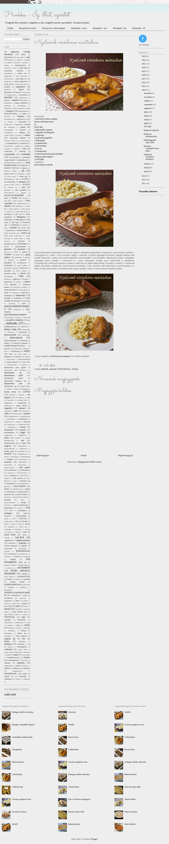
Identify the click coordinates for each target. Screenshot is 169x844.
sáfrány (24, 535)
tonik (28, 622)
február (147, 168)
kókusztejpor (26, 335)
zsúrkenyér (26, 679)
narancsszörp (22, 465)
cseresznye (24, 143)
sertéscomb (8, 548)
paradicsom (11, 492)
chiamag (27, 124)
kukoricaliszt (26, 362)
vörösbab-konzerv (13, 657)
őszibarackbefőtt (23, 484)
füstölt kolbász (22, 230)
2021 (144, 64)
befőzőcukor (23, 98)
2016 (144, 82)
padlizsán (7, 486)
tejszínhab (18, 609)
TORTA (27, 625)
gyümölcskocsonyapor (11, 268)
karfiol (28, 298)
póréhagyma (22, 510)
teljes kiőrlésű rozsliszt (11, 614)
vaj (29, 644)
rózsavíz (27, 529)
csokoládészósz (22, 160)
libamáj (21, 395)
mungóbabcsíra (22, 454)
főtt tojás (15, 222)
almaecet (11, 60)
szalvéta (17, 579)
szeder (28, 585)
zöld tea (25, 666)
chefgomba (18, 124)
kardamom (18, 298)
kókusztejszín (16, 337)
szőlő (17, 601)
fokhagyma (21, 217)
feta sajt (18, 214)
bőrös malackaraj (18, 108)
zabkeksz (7, 663)
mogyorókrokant (9, 449)
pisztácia (19, 508)
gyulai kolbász (22, 265)
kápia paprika (23, 290)
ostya (14, 481)
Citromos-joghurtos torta (21, 799)
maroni (22, 427)
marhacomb (11, 424)
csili (26, 146)
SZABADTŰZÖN (23, 577)
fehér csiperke (18, 201)
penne (22, 500)
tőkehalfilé (27, 628)
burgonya (10, 111)
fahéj (6, 198)
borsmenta (7, 108)
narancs (10, 459)
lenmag (24, 389)
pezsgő (23, 502)
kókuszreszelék (10, 335)
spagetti (6, 565)
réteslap (25, 521)
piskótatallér (8, 508)
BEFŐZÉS (8, 98)
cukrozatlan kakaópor (18, 138)
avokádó (7, 87)
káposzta (24, 293)
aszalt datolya (8, 79)
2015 (144, 86)
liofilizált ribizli (22, 400)
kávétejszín (26, 301)
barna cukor (26, 92)
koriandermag (16, 349)
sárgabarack (8, 540)
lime (28, 397)
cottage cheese (8, 135)
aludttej (9, 62)
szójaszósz (8, 601)
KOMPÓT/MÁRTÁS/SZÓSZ (14, 346)
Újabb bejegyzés (42, 455)
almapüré (27, 60)
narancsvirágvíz (9, 467)
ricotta (13, 524)
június (146, 116)
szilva (25, 595)
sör (25, 562)
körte (11, 354)
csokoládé (25, 154)
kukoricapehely (12, 365)
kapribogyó (8, 295)
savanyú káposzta (10, 546)
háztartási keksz (10, 273)
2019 (144, 71)
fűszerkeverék (9, 244)
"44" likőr (147, 126)
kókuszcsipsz (26, 329)
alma (28, 57)
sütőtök (24, 574)
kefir (23, 303)
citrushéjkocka (8, 133)
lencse (16, 389)
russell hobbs (10, 535)
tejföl (18, 606)
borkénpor (7, 106)
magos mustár (21, 405)
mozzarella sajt (23, 451)
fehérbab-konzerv (22, 203)
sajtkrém (7, 538)
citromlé (23, 130)
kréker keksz (22, 354)
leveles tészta (10, 392)
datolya (24, 168)
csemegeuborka (11, 143)
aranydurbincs (8, 73)
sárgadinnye (12, 543)
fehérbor (7, 206)
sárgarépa (22, 543)
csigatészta (18, 146)
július (146, 112)
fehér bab (7, 201)
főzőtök (25, 225)
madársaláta (22, 403)
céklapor (10, 122)
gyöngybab (8, 263)
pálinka (6, 489)
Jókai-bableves (130, 824)
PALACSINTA (20, 486)
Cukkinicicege (17, 787)
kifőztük (45, 369)
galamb (6, 246)
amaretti (16, 62)
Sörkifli (15, 824)
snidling (13, 559)
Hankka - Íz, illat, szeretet (37, 14)
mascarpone (8, 430)
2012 (144, 180)
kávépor (17, 301)
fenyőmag (7, 214)
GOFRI (15, 252)
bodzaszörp (7, 103)
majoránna (7, 411)
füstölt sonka (18, 238)
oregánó (6, 478)
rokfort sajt (23, 527)
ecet (28, 174)
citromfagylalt (8, 130)
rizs (20, 524)
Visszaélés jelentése (148, 191)
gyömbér (23, 260)
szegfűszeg (23, 587)
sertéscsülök (22, 548)
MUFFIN (7, 454)
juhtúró (27, 282)
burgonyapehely (23, 111)
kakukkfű (13, 284)
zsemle (18, 679)
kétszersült (27, 317)
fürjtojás (13, 228)
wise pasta (24, 660)
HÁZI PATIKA (21, 271)
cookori (22, 132)
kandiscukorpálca (10, 290)
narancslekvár (22, 462)
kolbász (7, 343)
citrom (22, 127)
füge (5, 228)
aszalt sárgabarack (20, 81)
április (146, 123)
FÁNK (14, 198)
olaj (5, 475)
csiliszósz (7, 149)
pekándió (7, 500)
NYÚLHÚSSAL (64, 369)
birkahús (25, 100)
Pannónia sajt (17, 489)
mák (15, 411)
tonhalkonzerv (19, 622)
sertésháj (7, 551)
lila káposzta (19, 397)
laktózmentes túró (13, 383)
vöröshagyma (13, 660)
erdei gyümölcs (21, 190)
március (147, 164)
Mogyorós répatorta (151, 130)
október (147, 101)
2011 (144, 183)
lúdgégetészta (8, 403)
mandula (27, 414)
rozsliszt (9, 532)
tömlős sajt (21, 633)
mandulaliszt (22, 419)
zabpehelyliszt (8, 666)
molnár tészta (9, 451)
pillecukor (7, 505)
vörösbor (74, 369)
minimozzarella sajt (11, 443)
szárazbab (26, 579)
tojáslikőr (7, 620)
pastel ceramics (22, 494)
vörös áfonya (26, 655)
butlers (24, 114)
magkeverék (8, 405)
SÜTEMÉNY (24, 567)
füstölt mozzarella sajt (11, 233)
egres (17, 179)
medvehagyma (9, 432)
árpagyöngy (7, 76)
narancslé (7, 462)
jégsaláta (25, 279)
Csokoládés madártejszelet (22, 737)
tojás (23, 617)
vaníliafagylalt (22, 647)
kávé (8, 301)
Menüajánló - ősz (119, 28)
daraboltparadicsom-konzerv (13, 163)
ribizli (6, 524)
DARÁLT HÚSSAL (11, 168)
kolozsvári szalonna (20, 343)
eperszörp (7, 190)
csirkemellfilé (9, 154)
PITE (28, 508)
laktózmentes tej (13, 373)
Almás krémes (73, 787)
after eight (20, 57)
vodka (15, 655)
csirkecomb (8, 151)
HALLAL (24, 268)
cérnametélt (22, 122)
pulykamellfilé (21, 516)
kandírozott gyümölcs (20, 287)
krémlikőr (7, 357)
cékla (28, 119)
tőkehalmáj (11, 630)
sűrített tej (10, 568)
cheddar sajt (8, 124)
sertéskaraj (12, 554)
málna (6, 414)
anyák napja (23, 68)
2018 (144, 75)
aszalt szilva (8, 84)
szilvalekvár (8, 598)
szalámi (9, 579)
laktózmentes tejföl (13, 375)
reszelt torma (8, 521)
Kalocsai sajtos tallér (76, 812)
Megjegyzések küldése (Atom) (90, 462)
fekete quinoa (26, 209)
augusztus (148, 108)
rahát (14, 518)
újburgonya (22, 641)
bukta (28, 108)
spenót (14, 565)
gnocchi (6, 252)
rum (24, 532)
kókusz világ (10, 329)
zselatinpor (8, 679)
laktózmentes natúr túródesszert (15, 370)
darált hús (24, 165)
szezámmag (15, 595)
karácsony (20, 295)
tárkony (25, 603)
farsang (25, 198)
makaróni (25, 411)
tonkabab (10, 625)
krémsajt (18, 357)
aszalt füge (19, 79)
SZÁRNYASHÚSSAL (13, 585)
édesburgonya (8, 179)
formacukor (8, 220)
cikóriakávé (11, 127)
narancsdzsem (23, 459)
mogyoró (7, 446)
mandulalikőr (11, 419)
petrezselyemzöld (9, 502)
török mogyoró (21, 636)
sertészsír (17, 556)
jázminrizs (7, 279)
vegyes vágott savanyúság (12, 652)
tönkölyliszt (7, 636)
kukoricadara (11, 359)
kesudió (10, 317)
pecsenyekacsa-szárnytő (20, 497)
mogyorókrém (22, 446)
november (148, 97)
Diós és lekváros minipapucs (79, 799)
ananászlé (7, 68)
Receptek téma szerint (27, 28)
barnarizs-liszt (11, 95)
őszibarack (10, 484)
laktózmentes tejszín (13, 378)
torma (18, 625)
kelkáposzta (17, 309)
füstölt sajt (26, 233)
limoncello (10, 400)
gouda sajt (19, 255)
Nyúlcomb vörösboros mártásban (149, 156)
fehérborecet (19, 206)
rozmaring (7, 529)
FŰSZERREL (22, 244)
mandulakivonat (25, 416)
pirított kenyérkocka (20, 505)
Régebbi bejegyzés (125, 455)
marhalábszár (11, 427)
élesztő (22, 182)
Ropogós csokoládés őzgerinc (23, 725)
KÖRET (27, 351)
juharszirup (8, 282)
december (148, 93)
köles (5, 351)
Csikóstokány (17, 774)
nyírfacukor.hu (25, 470)
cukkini (27, 135)
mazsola (22, 430)
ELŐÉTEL (26, 185)
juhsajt (18, 282)
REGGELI (23, 518)
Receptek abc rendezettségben (53, 28)
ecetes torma (11, 176)
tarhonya (7, 603)
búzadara (20, 116)
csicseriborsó (8, 146)
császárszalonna (25, 141)
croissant (19, 135)
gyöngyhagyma (22, 263)
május (146, 120)
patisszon (7, 497)
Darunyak (72, 712)
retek (17, 521)
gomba (24, 252)
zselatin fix (8, 676)
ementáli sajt (12, 187)
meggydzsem (8, 435)
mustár (6, 457)
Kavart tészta (73, 737)
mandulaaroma (12, 416)
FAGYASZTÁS (9, 193)
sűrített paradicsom (24, 565)
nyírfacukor (12, 470)
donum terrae (9, 174)
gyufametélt (8, 265)
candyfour (20, 119)
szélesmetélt (8, 590)
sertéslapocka (23, 554)
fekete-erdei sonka (22, 212)
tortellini (10, 628)
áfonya (23, 54)
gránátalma (18, 257)
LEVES (26, 391)
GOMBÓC (8, 255)
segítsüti (24, 546)
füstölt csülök (25, 228)
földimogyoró (20, 220)
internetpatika (8, 276)
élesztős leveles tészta (11, 185)
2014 (144, 90)
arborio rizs (22, 73)
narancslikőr (8, 465)
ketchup (18, 317)
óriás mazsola (18, 478)
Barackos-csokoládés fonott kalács (151, 148)
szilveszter (22, 598)
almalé (19, 60)
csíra (24, 149)
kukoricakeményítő (24, 359)
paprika (27, 489)
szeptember (148, 104)
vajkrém (10, 647)
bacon (21, 89)
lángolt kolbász (25, 386)
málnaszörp (17, 414)
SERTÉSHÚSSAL (23, 551)
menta (6, 438)
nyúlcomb (53, 369)
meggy (22, 432)
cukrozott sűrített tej (10, 141)
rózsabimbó (17, 529)
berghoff (7, 100)
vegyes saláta (22, 649)
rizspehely (11, 527)
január (146, 171)
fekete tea (10, 212)
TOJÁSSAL (21, 620)
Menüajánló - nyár (100, 28)
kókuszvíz (23, 340)
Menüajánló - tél (138, 28)
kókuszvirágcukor (10, 340)
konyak (6, 349)
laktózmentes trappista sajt (15, 381)
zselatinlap (22, 676)
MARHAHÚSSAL (24, 424)
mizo (24, 443)
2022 (144, 60)
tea (5, 606)
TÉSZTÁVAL (9, 617)
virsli (8, 655)
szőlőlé (25, 601)
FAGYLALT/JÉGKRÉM (14, 195)
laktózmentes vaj (10, 386)
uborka (7, 641)
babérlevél (7, 89)
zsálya (25, 674)
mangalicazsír (8, 422)
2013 (144, 176)
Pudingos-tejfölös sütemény (22, 712)
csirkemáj (22, 151)
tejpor (26, 606)
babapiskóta (20, 87)
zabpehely (21, 663)
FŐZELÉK (15, 225)
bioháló (15, 100)
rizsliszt (27, 524)
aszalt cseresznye (21, 76)
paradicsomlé (23, 492)
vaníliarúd (8, 649)
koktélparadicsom (10, 327)
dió (23, 170)
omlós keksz (24, 475)
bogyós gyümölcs (21, 103)
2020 (144, 67)
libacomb (12, 395)
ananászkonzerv (20, 65)
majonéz (22, 408)
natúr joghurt (24, 467)
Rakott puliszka (18, 762)
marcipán (27, 422)
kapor (6, 293)
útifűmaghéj (21, 644)
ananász (6, 65)
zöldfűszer (26, 668)
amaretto (25, 62)
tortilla (18, 628)
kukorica (27, 357)
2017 (144, 79)
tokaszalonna (8, 622)
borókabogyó (22, 106)
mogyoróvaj (23, 449)
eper (23, 187)
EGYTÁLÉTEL (9, 182)
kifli (29, 320)
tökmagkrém (8, 633)
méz (22, 440)
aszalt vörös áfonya (22, 84)
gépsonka (7, 249)
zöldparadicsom (17, 671)
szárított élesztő (17, 582)
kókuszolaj (23, 332)
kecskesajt (12, 303)
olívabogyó (13, 475)
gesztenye (21, 249)
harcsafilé (7, 271)
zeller (18, 666)
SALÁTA (19, 537)
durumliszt (21, 174)
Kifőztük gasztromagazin (60, 356)
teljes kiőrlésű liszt (20, 612)
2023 (144, 56)
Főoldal (10, 28)
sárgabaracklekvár (23, 540)
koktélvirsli (23, 327)
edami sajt (23, 176)
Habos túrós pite (131, 812)
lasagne (9, 389)
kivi (26, 324)
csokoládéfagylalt (14, 157)
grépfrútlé (11, 260)
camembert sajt (9, 119)
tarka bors (16, 603)
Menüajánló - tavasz (79, 28)
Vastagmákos (17, 749)
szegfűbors (11, 587)
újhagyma (8, 644)
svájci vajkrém (9, 577)
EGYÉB (25, 179)
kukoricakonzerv (12, 362)
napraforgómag (25, 457)
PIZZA (11, 510)
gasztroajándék (20, 246)
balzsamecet (8, 92)
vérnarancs (27, 652)
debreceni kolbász (10, 171)
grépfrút (27, 257)
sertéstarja (7, 556)
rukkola (17, 532)
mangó (18, 422)
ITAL (21, 276)
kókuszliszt (10, 332)
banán (18, 92)
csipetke (16, 149)
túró (23, 639)
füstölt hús (10, 230)
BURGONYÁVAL (10, 114)
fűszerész (21, 241)
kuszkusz (24, 365)
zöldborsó (16, 668)
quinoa (6, 518)
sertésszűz (27, 556)
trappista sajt (9, 639)
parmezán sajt (9, 494)
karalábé (7, 298)
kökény (25, 349)
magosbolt (8, 408)
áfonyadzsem (8, 57)
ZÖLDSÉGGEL (10, 674)
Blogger (94, 839)
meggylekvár (22, 435)
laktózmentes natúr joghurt (15, 367)
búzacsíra (7, 116)
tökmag (23, 630)
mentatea (18, 438)
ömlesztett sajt (25, 481)
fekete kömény (14, 209)
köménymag (15, 351)
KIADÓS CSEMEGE (15, 320)
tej (10, 606)
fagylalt (23, 193)
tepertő (25, 614)
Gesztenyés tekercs (19, 812)
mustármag (14, 457)
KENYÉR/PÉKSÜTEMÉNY (15, 315)
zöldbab (7, 668)
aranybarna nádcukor (13, 71)
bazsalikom (23, 95)
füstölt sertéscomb (15, 236)
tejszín (7, 609)
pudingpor (8, 513)
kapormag (15, 293)
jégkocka (16, 279)
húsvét (23, 273)
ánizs (14, 68)
